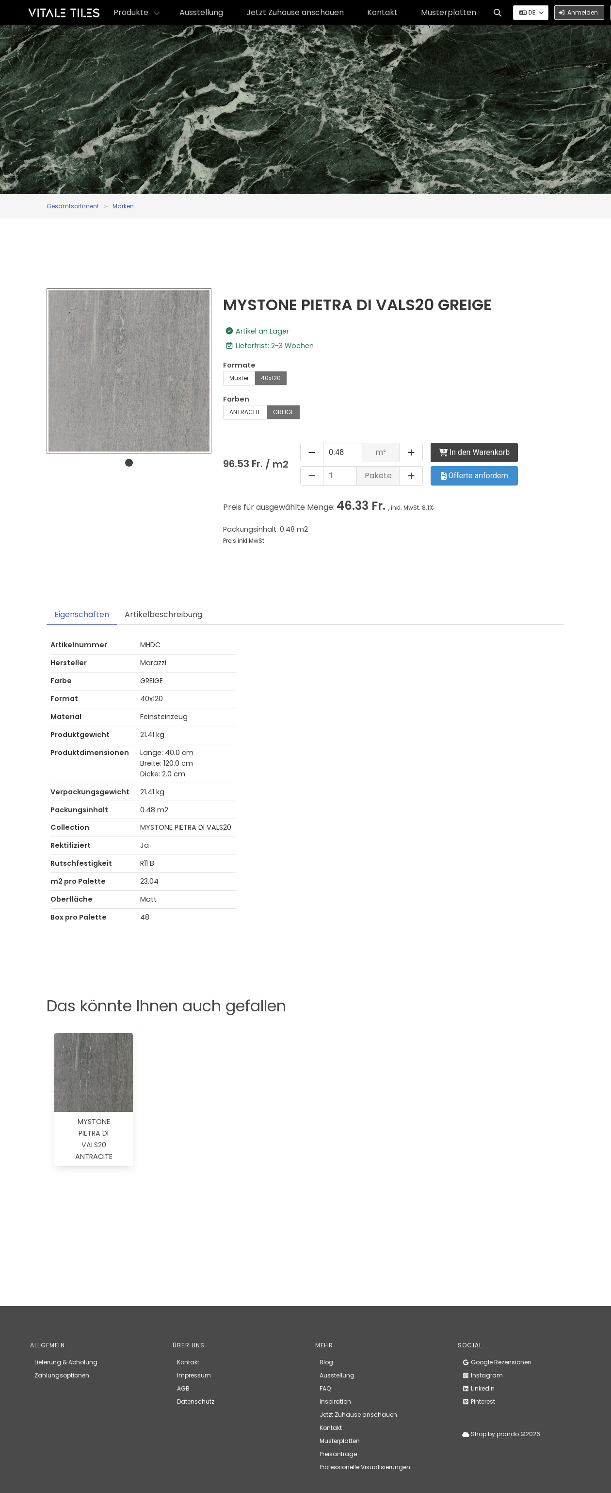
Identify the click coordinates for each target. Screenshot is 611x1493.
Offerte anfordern (474, 475)
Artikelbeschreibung (163, 614)
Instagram (482, 1375)
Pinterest (478, 1401)
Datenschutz (195, 1401)
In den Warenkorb (474, 452)
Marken (123, 206)
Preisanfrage (338, 1454)
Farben (236, 399)
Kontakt (382, 12)
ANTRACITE (245, 412)
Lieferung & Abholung (65, 1362)
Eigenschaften (81, 614)
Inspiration (335, 1401)
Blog (326, 1362)
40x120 (271, 378)
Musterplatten (448, 12)
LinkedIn (478, 1388)
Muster (239, 378)
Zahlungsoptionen (61, 1375)
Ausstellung (201, 12)
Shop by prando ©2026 (501, 1434)
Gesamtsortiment (73, 206)
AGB (183, 1388)
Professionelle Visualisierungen (365, 1467)
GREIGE (283, 412)
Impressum (194, 1375)
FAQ (325, 1388)
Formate (239, 365)
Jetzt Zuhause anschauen (295, 12)
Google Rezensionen (496, 1362)
